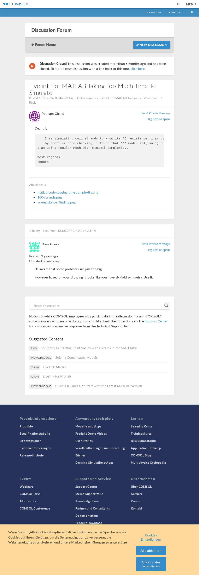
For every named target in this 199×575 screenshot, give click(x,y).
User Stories (84, 441)
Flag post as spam (158, 119)
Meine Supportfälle (89, 494)
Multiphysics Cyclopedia (148, 462)
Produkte (26, 426)
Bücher (80, 455)
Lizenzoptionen (31, 441)
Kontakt (175, 12)
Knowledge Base (87, 501)
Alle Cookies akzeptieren (150, 564)
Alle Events (28, 501)
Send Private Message (156, 113)
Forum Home (45, 44)
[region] (99, 549)
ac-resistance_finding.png (56, 202)
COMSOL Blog (141, 455)
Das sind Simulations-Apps (94, 462)
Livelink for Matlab (57, 376)
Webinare (27, 486)
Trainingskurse (141, 433)
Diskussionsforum (144, 441)
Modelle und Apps (88, 426)
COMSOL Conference (35, 508)
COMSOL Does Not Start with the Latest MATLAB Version (98, 385)
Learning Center (142, 426)
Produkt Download (88, 523)
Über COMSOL (141, 486)
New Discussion (151, 45)
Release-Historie (32, 455)
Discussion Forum (51, 30)
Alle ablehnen (151, 550)
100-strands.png (49, 197)
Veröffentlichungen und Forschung (100, 448)
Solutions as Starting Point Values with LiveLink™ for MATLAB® (89, 347)
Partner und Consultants (92, 508)
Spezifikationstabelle (35, 433)
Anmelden (154, 12)
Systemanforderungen (35, 448)
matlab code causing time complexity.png (67, 192)
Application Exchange (146, 448)
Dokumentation (86, 515)
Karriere (137, 494)
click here (137, 68)
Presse (135, 501)
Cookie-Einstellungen (151, 537)
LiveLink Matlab (54, 366)
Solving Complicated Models (76, 357)
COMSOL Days (30, 494)
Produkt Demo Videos (91, 433)
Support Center (156, 321)
